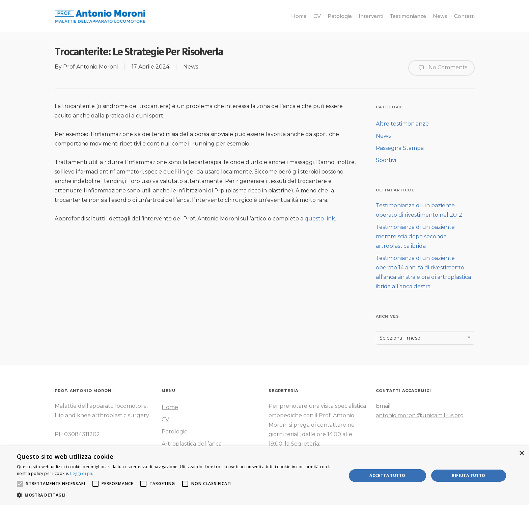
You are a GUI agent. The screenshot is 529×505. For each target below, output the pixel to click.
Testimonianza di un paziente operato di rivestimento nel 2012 (419, 210)
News (190, 66)
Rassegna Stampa (400, 148)
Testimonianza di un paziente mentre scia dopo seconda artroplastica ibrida (415, 236)
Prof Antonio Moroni (90, 66)
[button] (177, 495)
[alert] (264, 475)
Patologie (175, 431)
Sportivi (386, 160)
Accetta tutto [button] (387, 475)
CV (165, 419)
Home (170, 407)
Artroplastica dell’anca (192, 444)
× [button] (521, 453)
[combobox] (425, 338)
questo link (320, 218)
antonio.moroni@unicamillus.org (420, 415)
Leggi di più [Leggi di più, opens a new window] (81, 473)
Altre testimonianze (402, 124)
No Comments (441, 68)
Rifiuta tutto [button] (468, 475)
